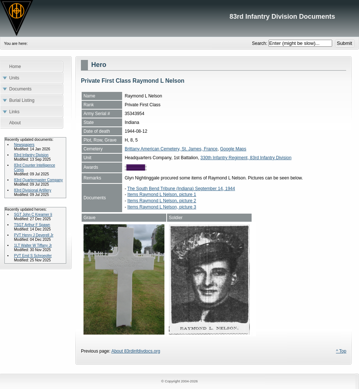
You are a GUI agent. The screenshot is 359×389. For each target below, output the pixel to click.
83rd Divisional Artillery (32, 190)
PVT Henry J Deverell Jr (33, 235)
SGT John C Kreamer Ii (33, 215)
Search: (260, 43)
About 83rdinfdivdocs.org (135, 351)
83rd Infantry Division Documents (179, 18)
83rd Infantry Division (31, 155)
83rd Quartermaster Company (38, 180)
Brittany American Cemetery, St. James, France (171, 148)
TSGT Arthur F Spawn (32, 225)
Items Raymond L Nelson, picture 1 (161, 194)
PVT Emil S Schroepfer (33, 256)
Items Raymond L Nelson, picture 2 (161, 200)
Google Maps (233, 148)
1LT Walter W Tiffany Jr (33, 245)
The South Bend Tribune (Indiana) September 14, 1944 (181, 188)
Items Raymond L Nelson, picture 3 (161, 207)
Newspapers (24, 145)
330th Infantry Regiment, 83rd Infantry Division (245, 157)
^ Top (341, 351)
